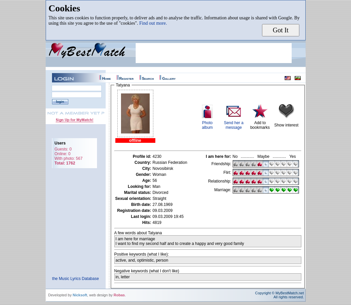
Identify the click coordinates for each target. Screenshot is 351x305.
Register (126, 78)
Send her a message (234, 125)
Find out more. (153, 23)
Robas (119, 295)
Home (106, 78)
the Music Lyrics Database (75, 278)
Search (148, 78)
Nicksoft (80, 295)
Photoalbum (207, 125)
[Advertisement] (214, 53)
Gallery (168, 78)
